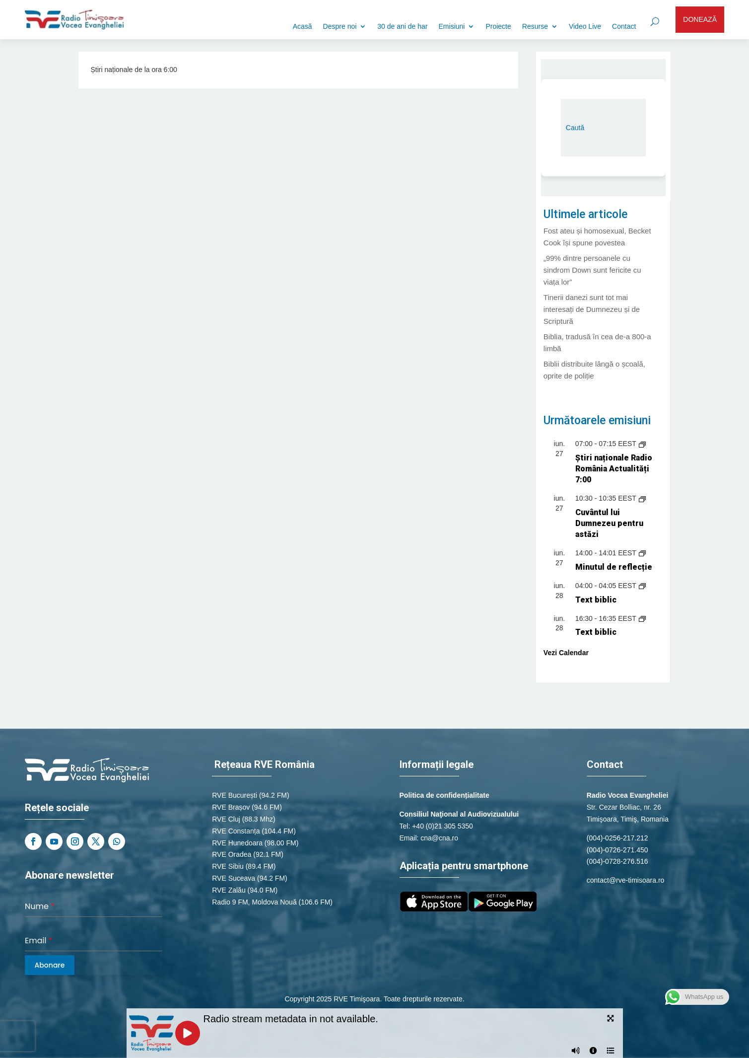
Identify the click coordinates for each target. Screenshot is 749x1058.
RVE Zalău (228, 890)
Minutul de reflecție (613, 567)
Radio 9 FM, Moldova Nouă (254, 902)
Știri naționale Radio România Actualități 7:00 (613, 468)
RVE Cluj (226, 819)
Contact (624, 26)
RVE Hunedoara (237, 843)
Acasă (302, 26)
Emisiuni (452, 26)
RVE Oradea (231, 854)
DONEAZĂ (700, 19)
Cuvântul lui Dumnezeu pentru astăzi (609, 523)
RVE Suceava (233, 878)
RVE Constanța (236, 831)
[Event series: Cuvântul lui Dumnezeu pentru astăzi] (642, 498)
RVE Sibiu (228, 866)
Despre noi (340, 26)
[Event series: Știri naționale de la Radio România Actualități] (642, 444)
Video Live (585, 26)
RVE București (234, 795)
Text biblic (595, 600)
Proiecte (498, 26)
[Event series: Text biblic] (642, 586)
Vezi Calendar (566, 653)
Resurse (535, 26)
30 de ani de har (402, 26)
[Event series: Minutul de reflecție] (642, 553)
